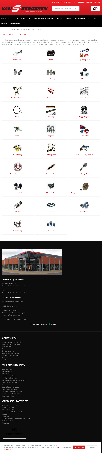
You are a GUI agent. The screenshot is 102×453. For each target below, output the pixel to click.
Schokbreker (91, 112)
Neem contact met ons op (61, 2)
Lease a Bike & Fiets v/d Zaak (12, 331)
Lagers (71, 95)
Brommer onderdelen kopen (12, 311)
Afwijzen (74, 444)
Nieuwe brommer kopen (10, 306)
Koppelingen (31, 95)
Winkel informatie (8, 326)
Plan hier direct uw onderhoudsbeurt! (15, 239)
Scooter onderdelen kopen (11, 313)
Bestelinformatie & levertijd (11, 261)
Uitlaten (91, 132)
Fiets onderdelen (8, 315)
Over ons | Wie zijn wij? (10, 324)
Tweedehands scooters (10, 308)
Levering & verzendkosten (11, 263)
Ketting (11, 95)
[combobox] (65, 8)
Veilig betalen (6, 266)
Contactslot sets (31, 77)
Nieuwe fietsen (7, 291)
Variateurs (31, 151)
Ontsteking (11, 112)
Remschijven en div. (70, 112)
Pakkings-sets (31, 112)
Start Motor (51, 132)
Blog (74, 2)
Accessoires (11, 60)
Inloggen (81, 2)
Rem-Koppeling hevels (51, 113)
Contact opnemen (8, 270)
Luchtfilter (91, 95)
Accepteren (62, 444)
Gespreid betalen (8, 329)
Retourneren (6, 268)
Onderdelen (20, 29)
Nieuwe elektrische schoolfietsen (13, 300)
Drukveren (51, 77)
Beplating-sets (51, 60)
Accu (31, 60)
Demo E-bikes (6, 293)
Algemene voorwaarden (10, 272)
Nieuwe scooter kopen (10, 304)
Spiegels (11, 132)
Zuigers (71, 151)
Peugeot (31, 29)
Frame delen (71, 77)
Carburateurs (71, 60)
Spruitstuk (31, 132)
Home (12, 29)
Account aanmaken (93, 2)
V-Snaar (11, 151)
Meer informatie (18, 447)
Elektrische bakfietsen (9, 295)
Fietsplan (5, 333)
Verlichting (51, 151)
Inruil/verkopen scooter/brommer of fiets (16, 338)
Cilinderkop (90, 60)
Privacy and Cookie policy (11, 275)
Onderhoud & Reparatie (10, 340)
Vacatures (5, 342)
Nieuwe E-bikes (7, 288)
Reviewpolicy (6, 277)
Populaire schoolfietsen (10, 297)
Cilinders (11, 77)
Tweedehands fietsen (9, 302)
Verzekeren (6, 335)
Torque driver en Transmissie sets (71, 133)
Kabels (90, 77)
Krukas (51, 95)
